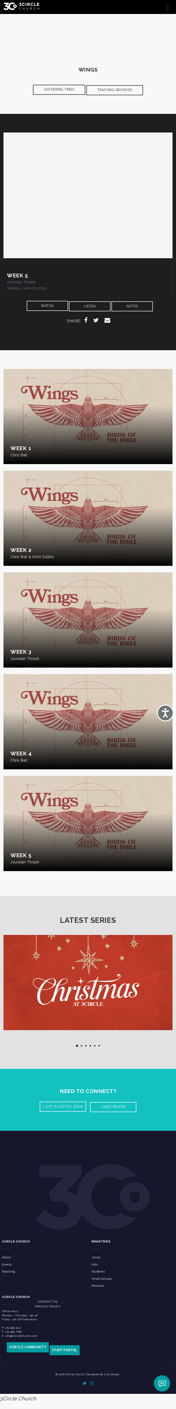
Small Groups (101, 1278)
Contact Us (48, 1301)
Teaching (8, 1271)
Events (7, 1264)
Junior (96, 1257)
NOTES (132, 306)
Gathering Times (59, 89)
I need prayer (113, 1107)
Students (98, 1271)
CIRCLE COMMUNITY (28, 1347)
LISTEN (89, 306)
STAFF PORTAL (64, 1350)
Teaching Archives (114, 90)
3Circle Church (18, 1398)
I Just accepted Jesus (63, 1106)
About (6, 1257)
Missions (97, 1285)
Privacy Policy (47, 1306)
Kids (94, 1264)
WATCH (47, 306)
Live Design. (112, 1374)
